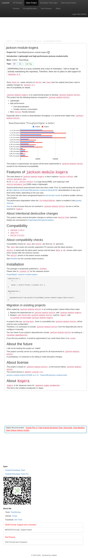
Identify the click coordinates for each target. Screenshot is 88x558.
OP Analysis (18, 3)
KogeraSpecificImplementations (41, 220)
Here (9, 206)
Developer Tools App (49, 3)
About (58, 8)
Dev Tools (18, 520)
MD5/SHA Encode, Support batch (18, 530)
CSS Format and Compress (16, 542)
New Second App (68, 3)
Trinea (14, 516)
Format (16, 8)
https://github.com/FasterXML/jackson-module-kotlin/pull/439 (33, 190)
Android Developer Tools (15, 470)
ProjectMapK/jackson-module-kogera (32, 52)
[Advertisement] (46, 24)
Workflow (14, 259)
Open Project (31, 3)
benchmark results (52, 195)
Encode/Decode (30, 8)
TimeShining (16, 512)
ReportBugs (24, 60)
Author (14, 60)
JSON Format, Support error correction (20, 525)
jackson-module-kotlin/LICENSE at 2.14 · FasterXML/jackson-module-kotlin (37, 375)
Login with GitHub (79, 14)
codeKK (5, 3)
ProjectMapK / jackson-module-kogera (22, 274)
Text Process (46, 8)
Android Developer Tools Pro (16, 474)
